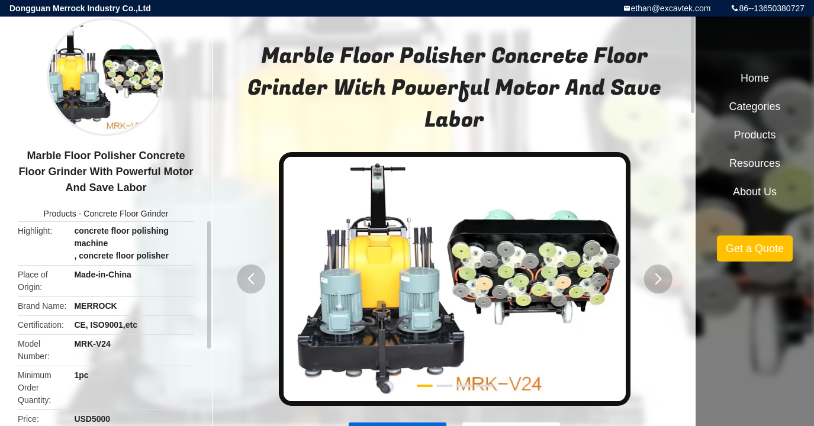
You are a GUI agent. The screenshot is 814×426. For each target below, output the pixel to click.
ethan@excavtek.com (671, 8)
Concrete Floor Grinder (125, 213)
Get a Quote (755, 248)
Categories (754, 106)
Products (60, 213)
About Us (755, 192)
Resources (754, 163)
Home (755, 78)
